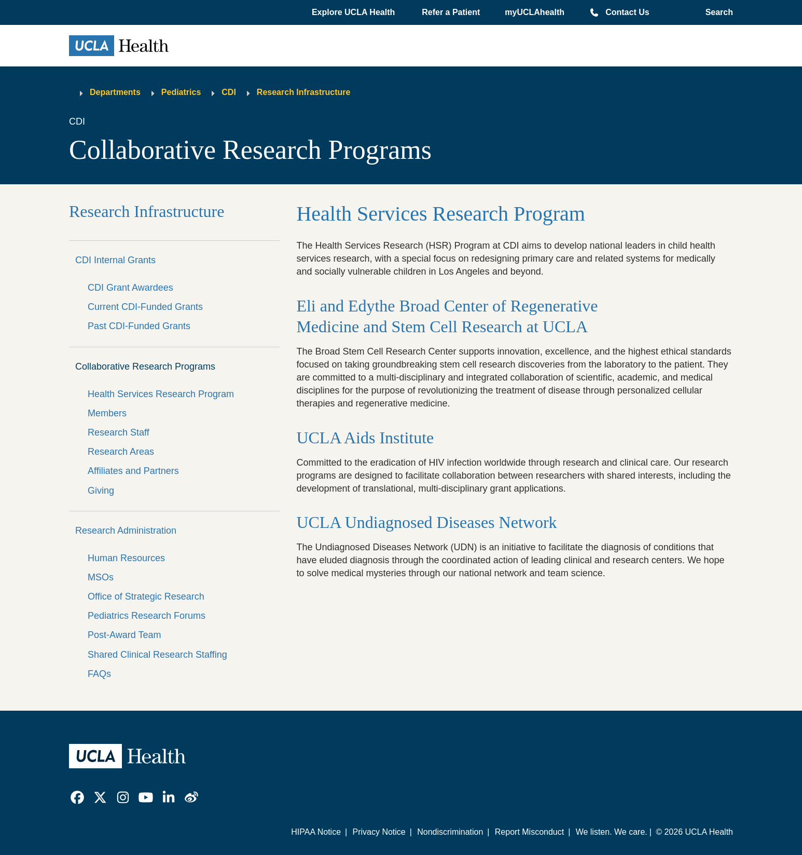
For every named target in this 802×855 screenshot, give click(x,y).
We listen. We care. (611, 831)
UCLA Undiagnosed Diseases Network (426, 522)
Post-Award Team (124, 635)
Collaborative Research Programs (145, 366)
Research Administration (125, 530)
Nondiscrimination (450, 831)
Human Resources (126, 558)
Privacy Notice (378, 831)
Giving (101, 490)
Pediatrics (181, 92)
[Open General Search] (716, 12)
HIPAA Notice (316, 831)
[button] (354, 12)
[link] (77, 797)
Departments (115, 92)
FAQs (99, 674)
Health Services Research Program (161, 394)
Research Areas (121, 451)
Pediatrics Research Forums (146, 615)
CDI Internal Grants (115, 260)
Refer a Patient (451, 12)
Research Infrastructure (304, 92)
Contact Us (627, 12)
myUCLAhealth (534, 12)
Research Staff (118, 432)
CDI (229, 92)
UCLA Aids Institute (367, 437)
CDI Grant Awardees (130, 287)
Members (107, 413)
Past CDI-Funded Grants (139, 326)
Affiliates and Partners (133, 471)
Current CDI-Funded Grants (145, 307)
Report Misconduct (529, 831)
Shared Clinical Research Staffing (157, 654)
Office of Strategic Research (146, 596)
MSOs (101, 577)
